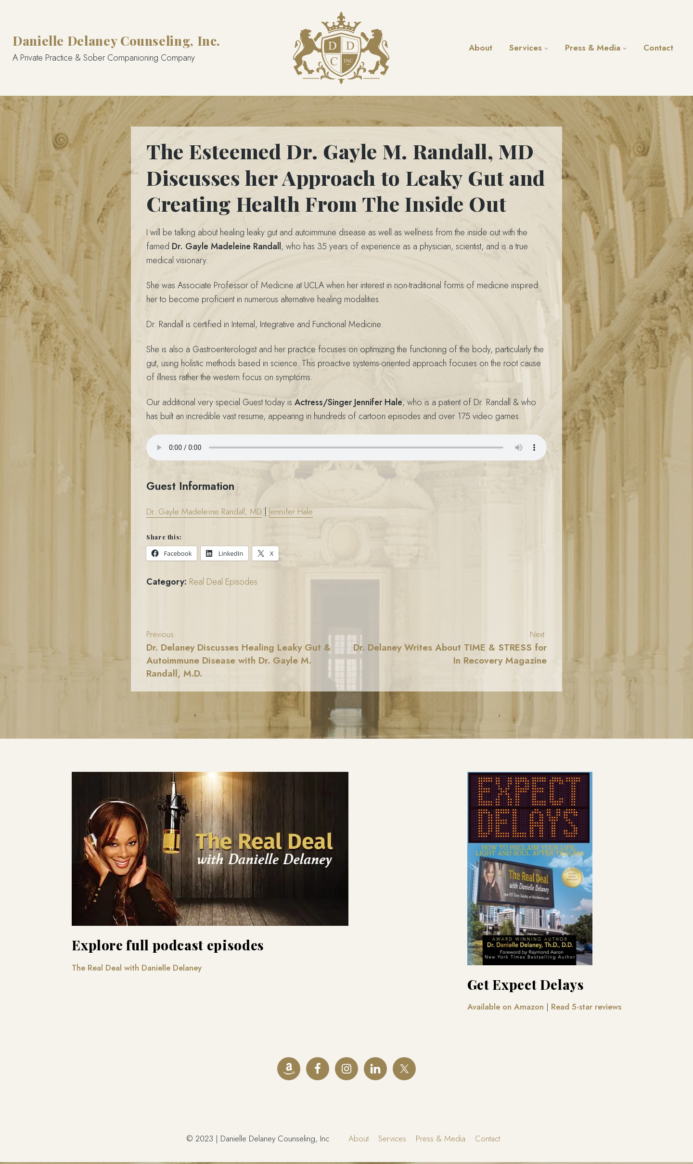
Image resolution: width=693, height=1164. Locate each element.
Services (525, 47)
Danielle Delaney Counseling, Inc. (116, 40)
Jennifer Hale (294, 511)
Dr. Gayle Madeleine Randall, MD (205, 511)
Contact (658, 47)
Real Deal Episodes (223, 582)
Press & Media (592, 47)
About (480, 47)
